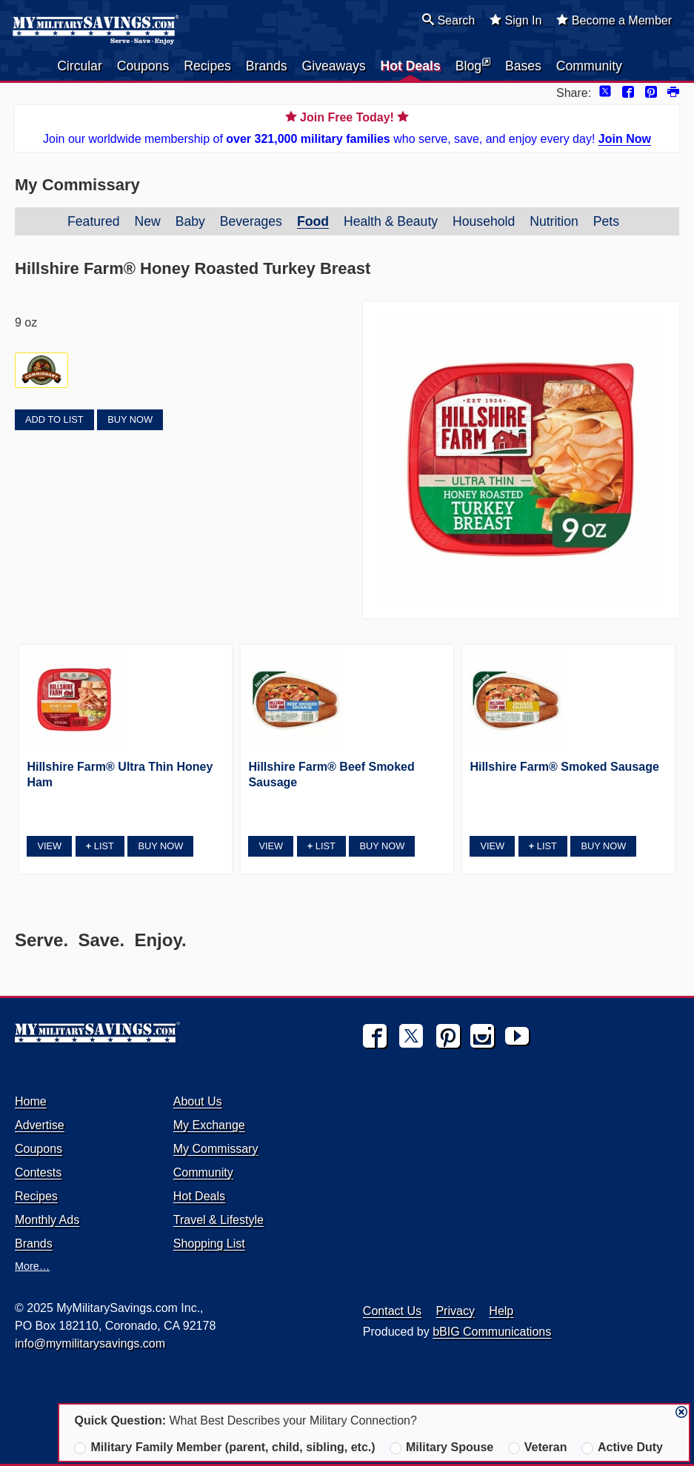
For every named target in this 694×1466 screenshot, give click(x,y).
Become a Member (614, 20)
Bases (523, 65)
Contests (38, 1172)
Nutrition (554, 221)
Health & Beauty (391, 221)
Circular (79, 65)
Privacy (455, 1311)
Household (484, 221)
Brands (266, 65)
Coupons (143, 65)
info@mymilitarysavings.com (90, 1343)
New (147, 221)
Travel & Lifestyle (218, 1220)
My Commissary (215, 1148)
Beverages (251, 221)
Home (31, 1101)
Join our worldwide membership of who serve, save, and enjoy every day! (347, 127)
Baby (190, 221)
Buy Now (130, 419)
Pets (606, 221)
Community (589, 65)
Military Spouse (441, 1447)
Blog (473, 65)
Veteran (537, 1447)
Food (313, 221)
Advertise (39, 1125)
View (49, 845)
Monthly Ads (47, 1220)
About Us (197, 1101)
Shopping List (209, 1243)
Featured (93, 221)
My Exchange (209, 1125)
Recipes (207, 65)
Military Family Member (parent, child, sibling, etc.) (224, 1447)
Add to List (54, 419)
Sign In (515, 20)
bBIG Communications (492, 1331)
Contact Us (392, 1311)
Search (448, 20)
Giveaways (334, 65)
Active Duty (622, 1447)
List (100, 845)
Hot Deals (411, 65)
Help (501, 1311)
